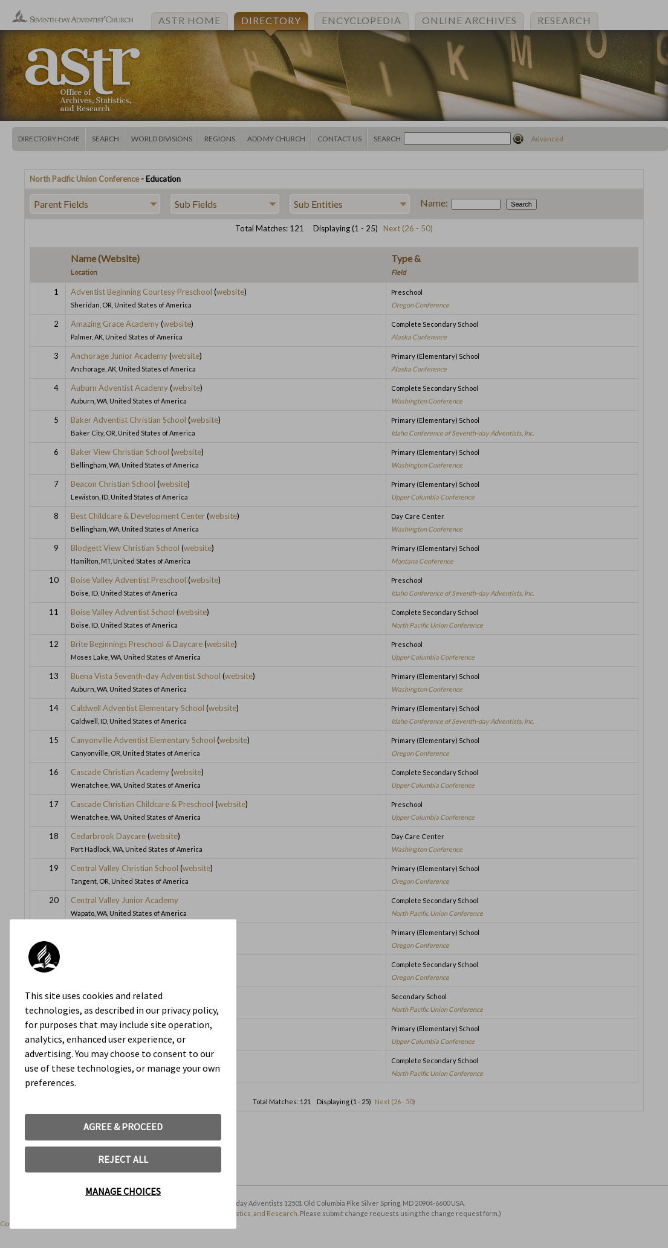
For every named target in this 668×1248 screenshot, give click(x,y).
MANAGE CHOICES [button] (123, 1191)
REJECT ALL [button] (123, 1159)
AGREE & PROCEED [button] (123, 1127)
